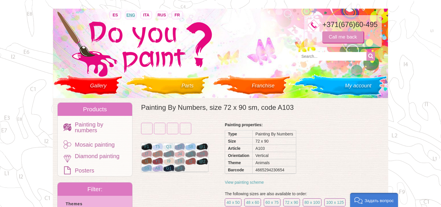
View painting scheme (244, 182)
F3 (179, 168)
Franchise (263, 86)
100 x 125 (335, 202)
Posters (84, 170)
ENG (130, 14)
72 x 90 (291, 202)
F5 (190, 154)
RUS (161, 14)
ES (115, 14)
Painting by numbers (89, 127)
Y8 (202, 154)
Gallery (98, 86)
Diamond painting (97, 156)
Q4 (168, 154)
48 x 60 (252, 202)
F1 (146, 146)
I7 (147, 154)
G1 (168, 168)
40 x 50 (233, 202)
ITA (146, 14)
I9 (169, 161)
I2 (190, 161)
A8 (157, 168)
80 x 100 (312, 202)
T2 (179, 146)
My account (358, 86)
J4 (180, 154)
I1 (147, 161)
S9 (146, 168)
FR (177, 14)
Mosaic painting (95, 144)
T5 (157, 146)
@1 (202, 146)
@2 (202, 161)
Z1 (157, 154)
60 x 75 (272, 202)
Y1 (157, 161)
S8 (190, 146)
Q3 (168, 146)
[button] (374, 200)
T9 (179, 161)
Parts (188, 86)
